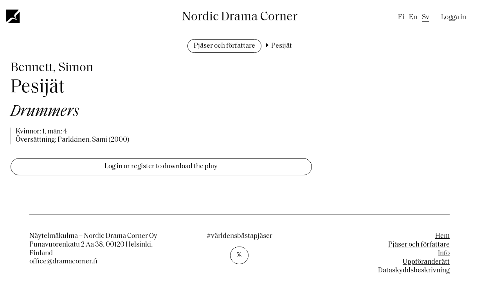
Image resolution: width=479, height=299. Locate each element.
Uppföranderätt (426, 262)
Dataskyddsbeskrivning (414, 270)
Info (444, 253)
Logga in (453, 17)
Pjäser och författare (224, 46)
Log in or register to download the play (161, 166)
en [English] (413, 17)
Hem (442, 236)
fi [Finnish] (401, 17)
